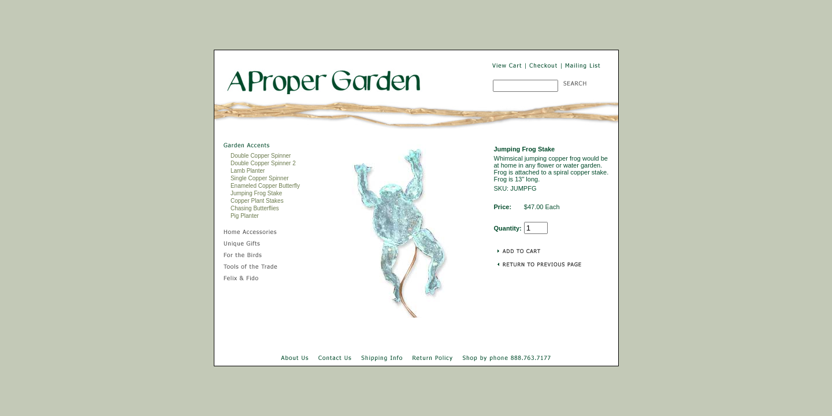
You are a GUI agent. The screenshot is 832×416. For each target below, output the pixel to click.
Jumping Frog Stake (257, 193)
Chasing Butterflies (255, 208)
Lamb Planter (248, 171)
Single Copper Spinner (260, 178)
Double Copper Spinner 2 (263, 163)
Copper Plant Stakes (257, 201)
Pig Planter (245, 216)
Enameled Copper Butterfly (265, 186)
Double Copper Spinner (261, 156)
